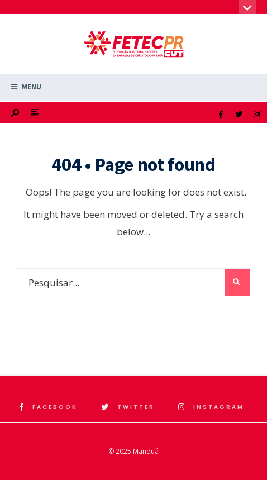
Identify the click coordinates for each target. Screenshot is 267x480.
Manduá (146, 451)
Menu (26, 87)
